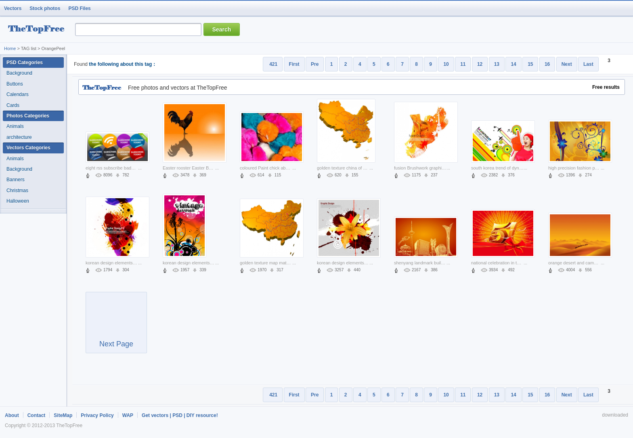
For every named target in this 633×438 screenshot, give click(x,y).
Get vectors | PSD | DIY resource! (180, 415)
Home (10, 48)
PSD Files (79, 8)
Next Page (116, 326)
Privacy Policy (97, 415)
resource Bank (38, 29)
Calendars (17, 94)
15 (530, 64)
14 (513, 64)
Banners (15, 179)
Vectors (12, 8)
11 (462, 64)
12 (479, 64)
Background (19, 73)
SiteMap (63, 415)
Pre (315, 64)
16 (547, 64)
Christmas (17, 190)
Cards (12, 105)
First (294, 64)
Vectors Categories (28, 148)
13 (496, 64)
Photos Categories (27, 116)
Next (567, 64)
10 (446, 64)
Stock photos (44, 8)
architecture (19, 137)
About (12, 415)
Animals (15, 126)
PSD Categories (24, 62)
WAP (127, 415)
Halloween (17, 201)
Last (588, 64)
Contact (36, 415)
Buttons (14, 84)
